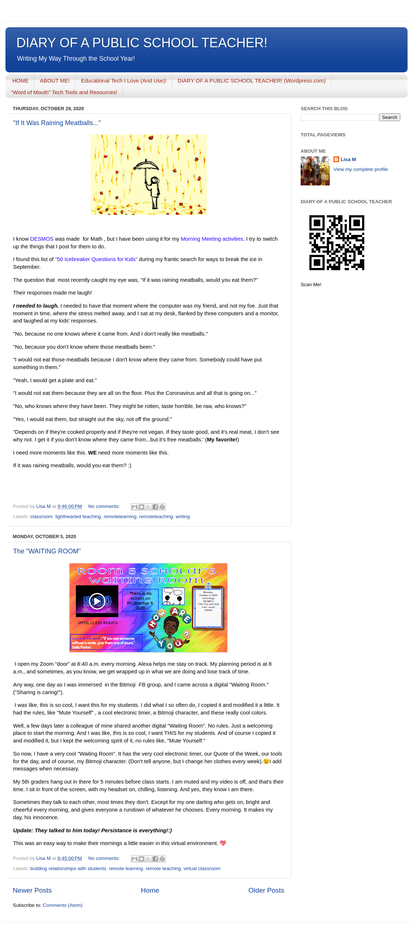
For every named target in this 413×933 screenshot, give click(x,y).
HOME (20, 80)
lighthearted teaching (78, 516)
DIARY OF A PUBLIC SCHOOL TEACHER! (142, 42)
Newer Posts (32, 890)
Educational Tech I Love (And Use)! (124, 80)
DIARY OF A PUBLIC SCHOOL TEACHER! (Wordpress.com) (252, 80)
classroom (41, 516)
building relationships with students (68, 868)
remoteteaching (156, 516)
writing (183, 516)
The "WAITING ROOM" (47, 551)
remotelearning (120, 516)
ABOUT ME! (55, 80)
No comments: (104, 506)
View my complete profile (360, 169)
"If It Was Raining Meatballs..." (57, 123)
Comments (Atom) (63, 905)
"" (96, 259)
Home (150, 890)
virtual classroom (202, 868)
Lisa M (348, 159)
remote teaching (163, 868)
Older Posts (266, 890)
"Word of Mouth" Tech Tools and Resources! (64, 92)
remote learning (126, 868)
